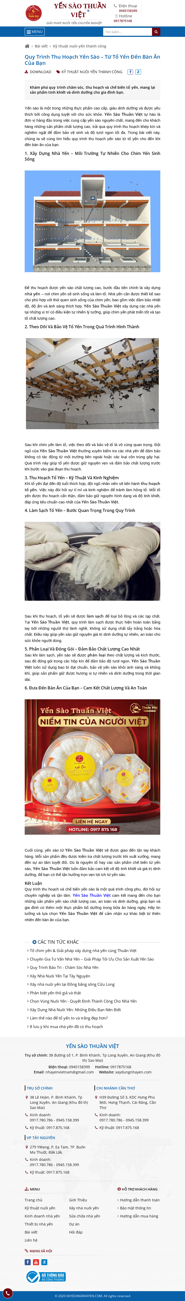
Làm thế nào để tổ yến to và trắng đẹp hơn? (69, 1018)
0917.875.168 (58, 1127)
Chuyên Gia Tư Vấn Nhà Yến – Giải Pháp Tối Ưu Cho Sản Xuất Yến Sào (92, 959)
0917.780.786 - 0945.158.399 (54, 1120)
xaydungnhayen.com (133, 1072)
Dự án (74, 1224)
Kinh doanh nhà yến (42, 1216)
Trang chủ (33, 1199)
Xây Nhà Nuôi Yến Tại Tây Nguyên (60, 975)
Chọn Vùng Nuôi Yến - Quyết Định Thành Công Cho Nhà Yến (83, 1001)
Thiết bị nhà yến (39, 1224)
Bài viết (41, 46)
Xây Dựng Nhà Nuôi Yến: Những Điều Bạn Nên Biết (75, 1009)
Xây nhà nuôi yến (84, 1208)
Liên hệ (31, 1240)
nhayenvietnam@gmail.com (69, 1072)
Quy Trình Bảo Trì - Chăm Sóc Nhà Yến (64, 967)
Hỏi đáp (76, 1232)
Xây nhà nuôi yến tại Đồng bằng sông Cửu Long (72, 984)
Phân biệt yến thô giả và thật (55, 992)
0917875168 (123, 21)
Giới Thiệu (78, 1199)
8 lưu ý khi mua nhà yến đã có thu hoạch (66, 1026)
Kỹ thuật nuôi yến (40, 1208)
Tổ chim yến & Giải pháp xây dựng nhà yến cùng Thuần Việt (83, 950)
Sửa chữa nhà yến (84, 1216)
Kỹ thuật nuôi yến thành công (79, 46)
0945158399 (128, 11)
